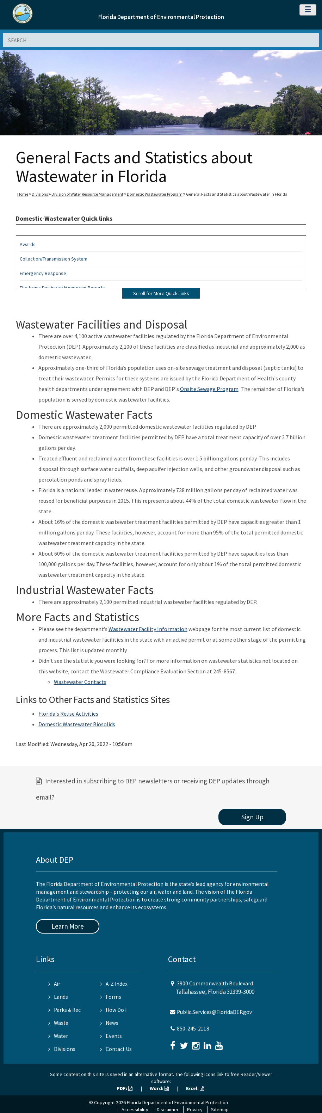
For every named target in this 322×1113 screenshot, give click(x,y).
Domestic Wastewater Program (154, 194)
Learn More (67, 926)
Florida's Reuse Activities (68, 713)
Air (54, 983)
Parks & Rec (64, 1010)
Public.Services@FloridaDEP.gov (214, 1012)
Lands (58, 996)
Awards (28, 244)
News (109, 1023)
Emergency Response (43, 273)
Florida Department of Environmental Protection (161, 17)
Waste (58, 1023)
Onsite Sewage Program (209, 388)
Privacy (195, 1109)
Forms (110, 996)
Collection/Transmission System (53, 259)
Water (58, 1036)
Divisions (40, 194)
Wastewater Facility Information (148, 628)
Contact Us (116, 1049)
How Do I (113, 1010)
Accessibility (135, 1109)
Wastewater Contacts (80, 681)
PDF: (124, 1088)
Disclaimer (168, 1109)
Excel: (195, 1088)
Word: (159, 1088)
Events (111, 1036)
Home (22, 194)
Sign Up (252, 817)
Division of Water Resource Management (87, 194)
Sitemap (220, 1109)
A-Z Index (114, 983)
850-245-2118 (193, 1028)
